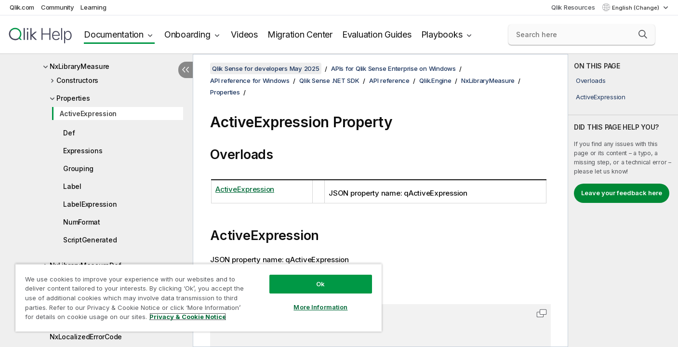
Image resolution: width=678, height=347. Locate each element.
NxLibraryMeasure (79, 66)
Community (57, 7)
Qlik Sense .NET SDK (329, 80)
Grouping (78, 168)
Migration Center (299, 34)
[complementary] (623, 200)
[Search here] (581, 35)
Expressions (82, 151)
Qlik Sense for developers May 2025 (265, 68)
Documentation (114, 34)
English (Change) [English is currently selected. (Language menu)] (636, 7)
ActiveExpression (88, 113)
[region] (198, 298)
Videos (244, 34)
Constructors (77, 80)
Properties (73, 98)
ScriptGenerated (90, 240)
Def (69, 133)
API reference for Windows (250, 80)
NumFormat (81, 222)
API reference (389, 80)
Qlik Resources (573, 7)
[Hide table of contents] (185, 70)
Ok (320, 284)
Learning (93, 7)
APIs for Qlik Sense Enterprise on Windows (393, 68)
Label (72, 186)
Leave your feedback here (621, 193)
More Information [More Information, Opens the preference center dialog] (320, 307)
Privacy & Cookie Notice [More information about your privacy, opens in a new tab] (187, 316)
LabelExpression (90, 204)
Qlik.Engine (435, 80)
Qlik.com (22, 7)
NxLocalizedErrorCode (86, 337)
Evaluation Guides (377, 34)
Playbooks (442, 34)
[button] (643, 34)
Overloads (591, 80)
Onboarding (187, 34)
